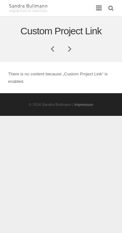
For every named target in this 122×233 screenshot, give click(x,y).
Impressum (84, 104)
